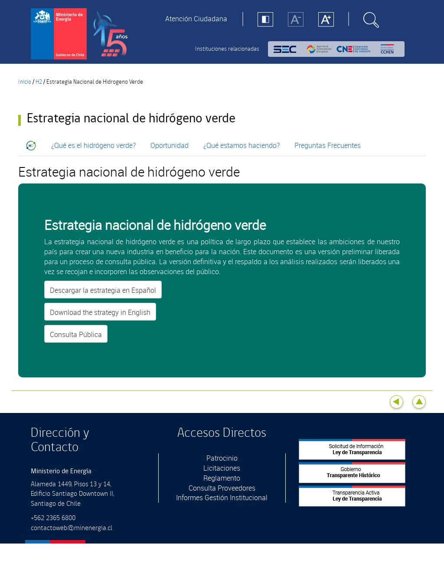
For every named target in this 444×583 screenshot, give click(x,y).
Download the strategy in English (100, 312)
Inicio (24, 82)
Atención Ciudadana (196, 18)
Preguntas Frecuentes (327, 145)
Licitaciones (221, 468)
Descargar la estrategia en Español (103, 290)
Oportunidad (169, 145)
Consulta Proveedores (222, 488)
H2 (39, 82)
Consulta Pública (76, 334)
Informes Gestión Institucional (222, 497)
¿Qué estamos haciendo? (241, 145)
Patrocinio (222, 458)
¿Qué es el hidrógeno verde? (93, 145)
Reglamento (221, 478)
